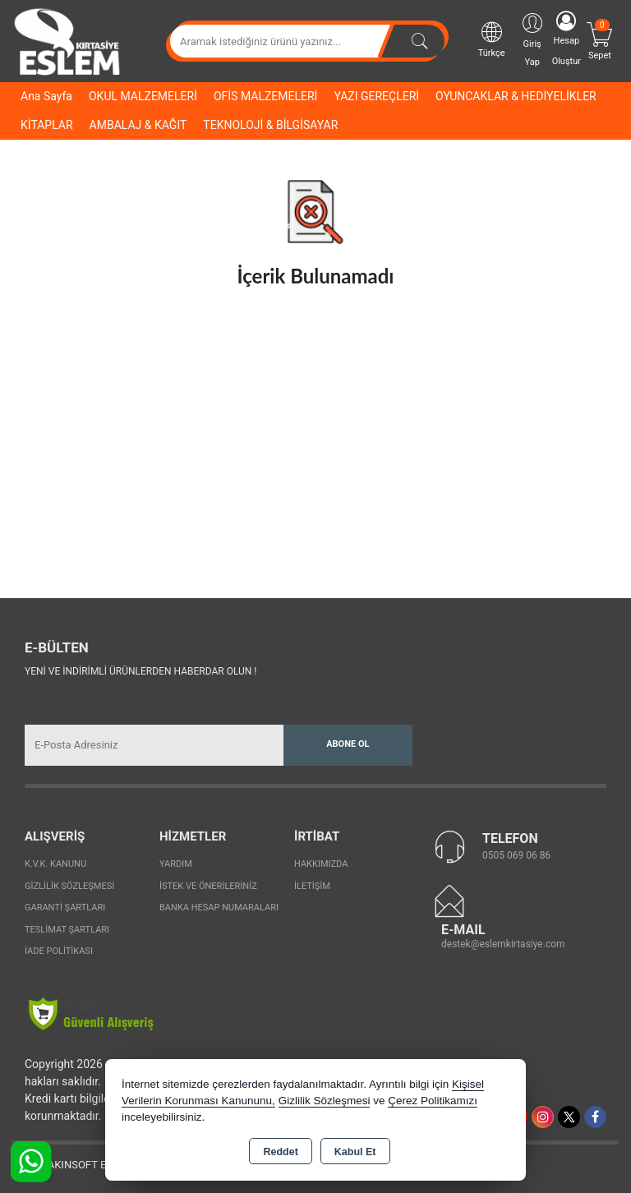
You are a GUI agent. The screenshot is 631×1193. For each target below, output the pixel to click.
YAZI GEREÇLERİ (376, 96)
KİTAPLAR (47, 124)
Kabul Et (355, 1152)
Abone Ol (347, 744)
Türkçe (491, 39)
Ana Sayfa (46, 96)
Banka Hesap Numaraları (219, 907)
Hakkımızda (321, 864)
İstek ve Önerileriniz (208, 886)
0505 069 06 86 (516, 855)
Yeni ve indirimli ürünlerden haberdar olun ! (140, 671)
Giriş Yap (532, 39)
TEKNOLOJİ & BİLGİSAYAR (270, 124)
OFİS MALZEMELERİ (265, 96)
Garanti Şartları (65, 907)
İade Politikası (59, 951)
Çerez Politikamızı (432, 1100)
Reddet (280, 1152)
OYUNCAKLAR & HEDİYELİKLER (515, 96)
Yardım (175, 864)
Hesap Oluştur (566, 39)
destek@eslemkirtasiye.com (503, 944)
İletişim (312, 886)
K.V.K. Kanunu (55, 864)
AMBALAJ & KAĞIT (138, 124)
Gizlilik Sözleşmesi (69, 886)
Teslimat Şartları (67, 929)
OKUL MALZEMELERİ (143, 96)
